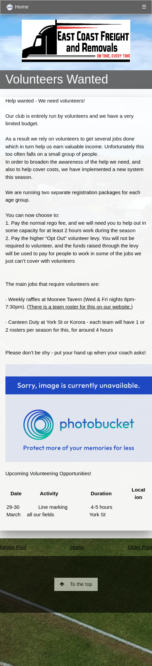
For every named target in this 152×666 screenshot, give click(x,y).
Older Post (140, 547)
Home (17, 7)
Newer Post (13, 547)
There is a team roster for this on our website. (79, 307)
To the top (76, 584)
